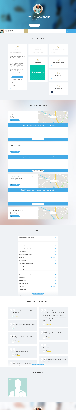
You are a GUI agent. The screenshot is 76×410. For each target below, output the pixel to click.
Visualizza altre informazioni (38, 293)
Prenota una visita (71, 31)
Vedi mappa (53, 180)
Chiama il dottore (14, 120)
